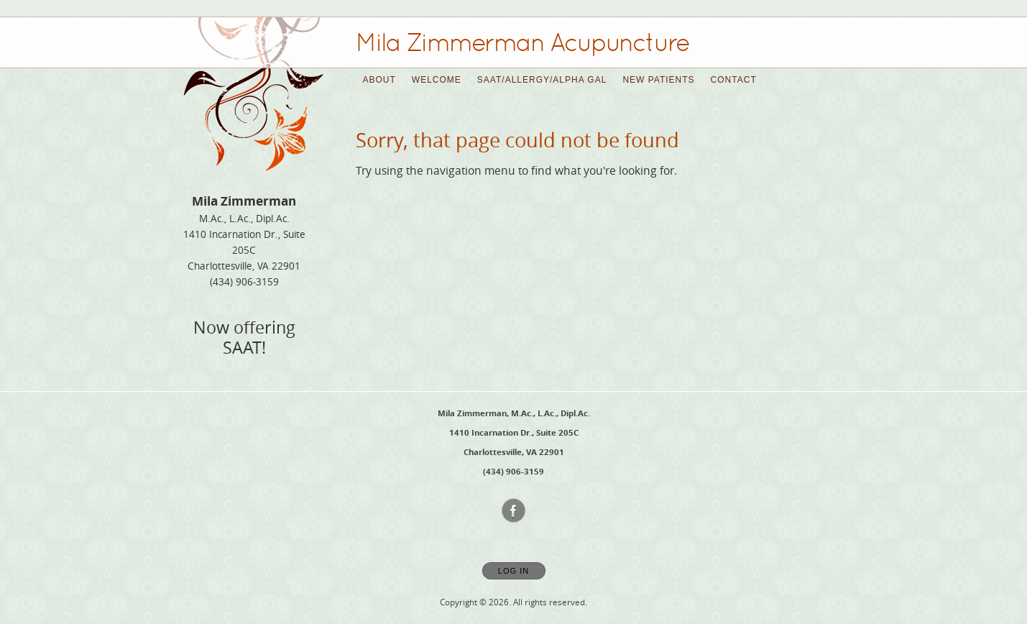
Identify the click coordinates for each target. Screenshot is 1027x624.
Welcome (436, 80)
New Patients (658, 80)
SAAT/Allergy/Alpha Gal (542, 80)
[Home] (522, 42)
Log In (513, 570)
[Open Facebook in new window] (514, 511)
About (379, 80)
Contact (734, 80)
